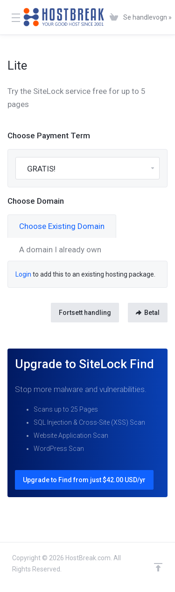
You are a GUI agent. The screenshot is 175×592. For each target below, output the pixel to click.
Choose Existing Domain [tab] (62, 226)
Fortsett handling (85, 312)
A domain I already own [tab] (60, 249)
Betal (148, 312)
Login (23, 274)
